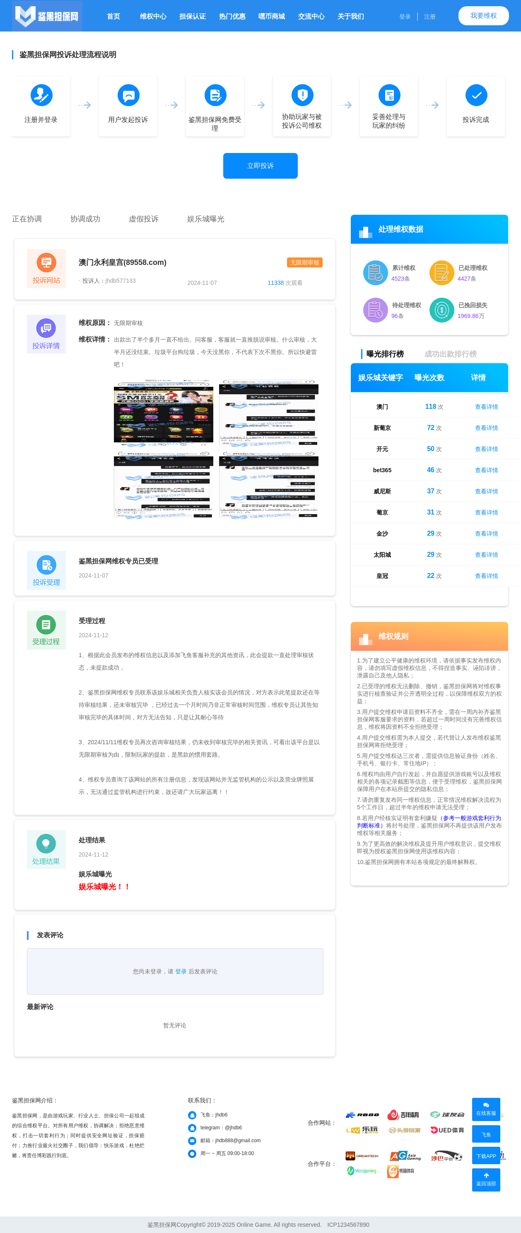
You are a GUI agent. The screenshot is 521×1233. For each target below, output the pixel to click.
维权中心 (153, 16)
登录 (405, 16)
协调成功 (85, 219)
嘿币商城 (271, 16)
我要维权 (483, 15)
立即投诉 (260, 165)
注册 (430, 16)
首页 (113, 16)
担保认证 (192, 16)
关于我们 (351, 16)
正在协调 (27, 219)
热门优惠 (232, 16)
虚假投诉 (144, 219)
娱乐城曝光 (205, 219)
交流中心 (311, 16)
